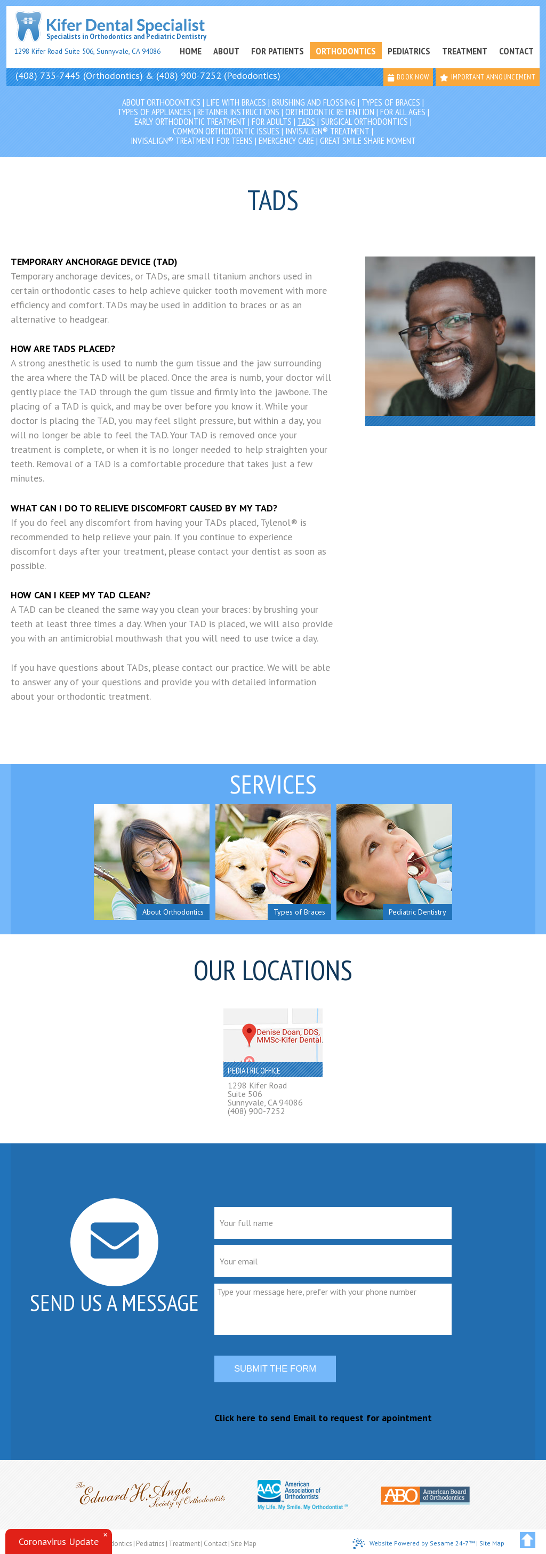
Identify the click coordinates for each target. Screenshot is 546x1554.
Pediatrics (409, 51)
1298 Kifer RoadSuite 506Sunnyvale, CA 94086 (265, 1094)
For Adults (272, 121)
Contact (516, 51)
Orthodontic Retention (329, 112)
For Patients (277, 51)
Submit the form (275, 1369)
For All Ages (402, 112)
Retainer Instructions (238, 112)
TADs (306, 121)
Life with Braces (236, 102)
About (226, 51)
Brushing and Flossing (314, 102)
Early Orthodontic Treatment (190, 121)
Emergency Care (286, 141)
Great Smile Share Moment (368, 141)
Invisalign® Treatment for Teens (192, 141)
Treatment (464, 51)
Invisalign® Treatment (327, 131)
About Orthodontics (161, 102)
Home (191, 51)
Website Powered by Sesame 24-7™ (413, 1543)
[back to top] (527, 1540)
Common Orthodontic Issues (226, 131)
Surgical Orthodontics (364, 121)
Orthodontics (346, 51)
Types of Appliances (154, 112)
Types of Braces (391, 102)
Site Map (243, 1543)
